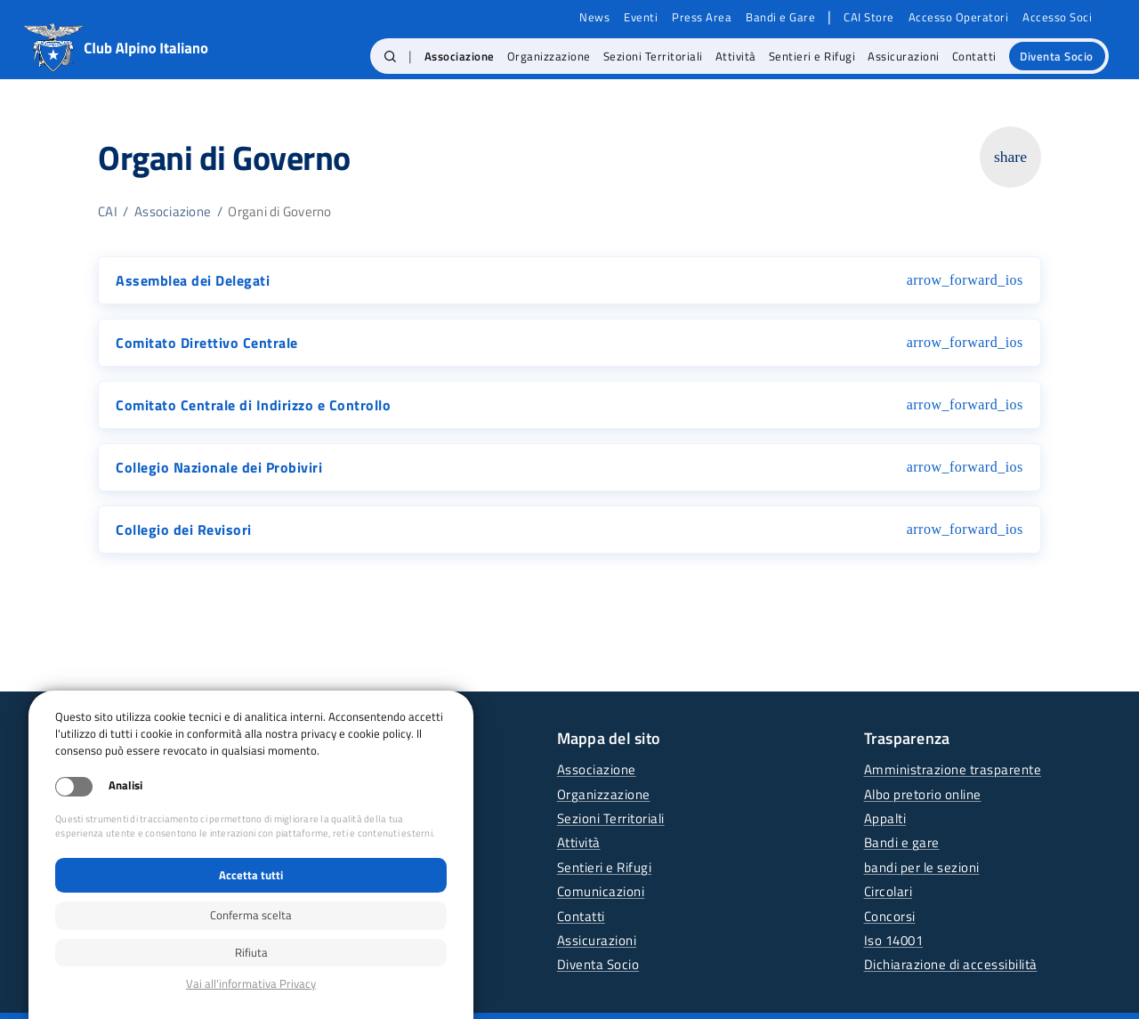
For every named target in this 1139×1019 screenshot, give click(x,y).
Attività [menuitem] (735, 56)
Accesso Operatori (959, 17)
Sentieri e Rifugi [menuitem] (812, 56)
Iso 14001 (894, 940)
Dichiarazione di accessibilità (951, 964)
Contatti (581, 916)
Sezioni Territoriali (611, 818)
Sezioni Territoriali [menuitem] (653, 56)
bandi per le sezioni (922, 867)
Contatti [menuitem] (974, 56)
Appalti (885, 818)
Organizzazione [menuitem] (549, 56)
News (594, 17)
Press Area (701, 17)
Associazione (172, 211)
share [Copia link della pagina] (1010, 157)
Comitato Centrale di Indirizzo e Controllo (253, 405)
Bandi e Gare (780, 17)
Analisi (125, 785)
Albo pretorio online (922, 794)
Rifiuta (251, 952)
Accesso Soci (1057, 17)
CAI (107, 211)
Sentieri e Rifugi (604, 867)
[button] (390, 56)
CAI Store (869, 17)
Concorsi (890, 916)
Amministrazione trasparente (953, 769)
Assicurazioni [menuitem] (904, 56)
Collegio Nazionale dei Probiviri (219, 467)
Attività (579, 842)
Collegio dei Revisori (184, 529)
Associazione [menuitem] (459, 56)
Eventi (641, 17)
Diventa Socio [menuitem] (1057, 56)
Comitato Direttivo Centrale (207, 342)
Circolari (888, 891)
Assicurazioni (597, 940)
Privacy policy (251, 983)
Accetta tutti (251, 875)
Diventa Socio (598, 964)
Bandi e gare (902, 842)
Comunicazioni (601, 891)
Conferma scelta (251, 915)
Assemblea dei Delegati (193, 280)
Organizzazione (603, 794)
